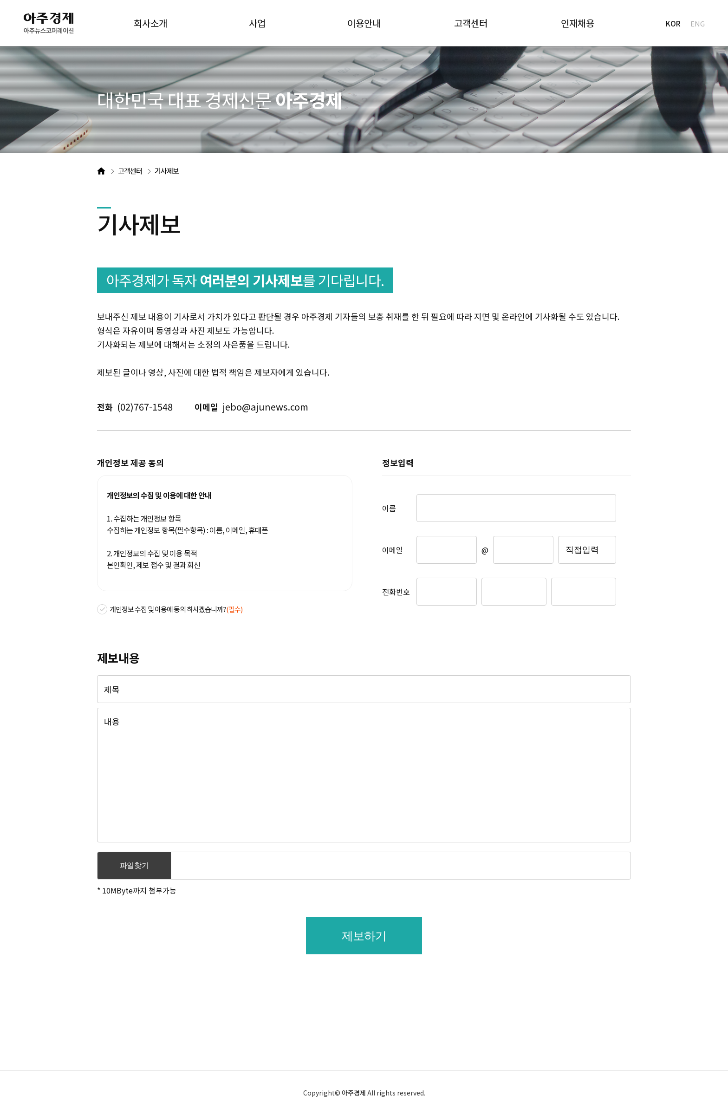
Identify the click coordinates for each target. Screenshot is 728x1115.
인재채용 (577, 23)
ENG (697, 23)
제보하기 (364, 935)
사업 (257, 23)
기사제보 (167, 170)
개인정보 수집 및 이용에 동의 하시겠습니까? (176, 609)
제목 (112, 689)
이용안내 (364, 23)
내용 (112, 721)
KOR (673, 23)
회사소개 (150, 23)
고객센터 (471, 23)
